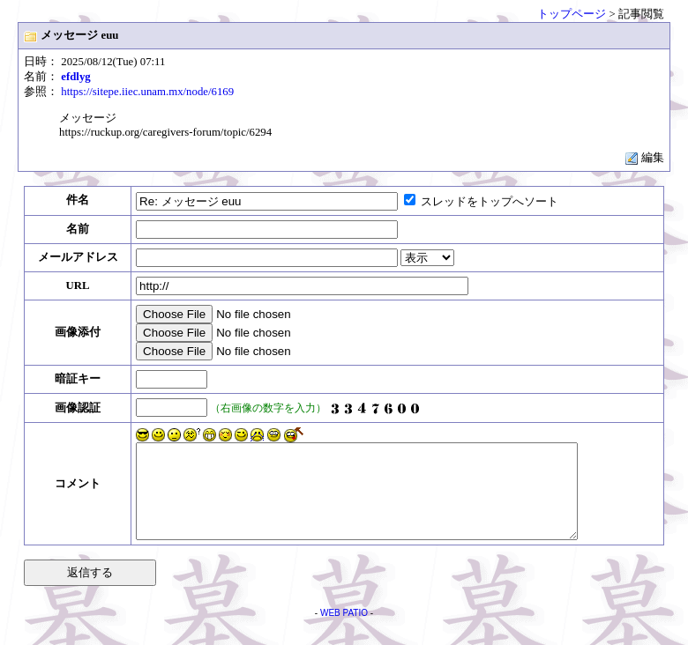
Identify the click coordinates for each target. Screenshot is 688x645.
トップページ (571, 14)
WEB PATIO (344, 631)
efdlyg (75, 76)
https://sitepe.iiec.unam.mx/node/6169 (147, 91)
